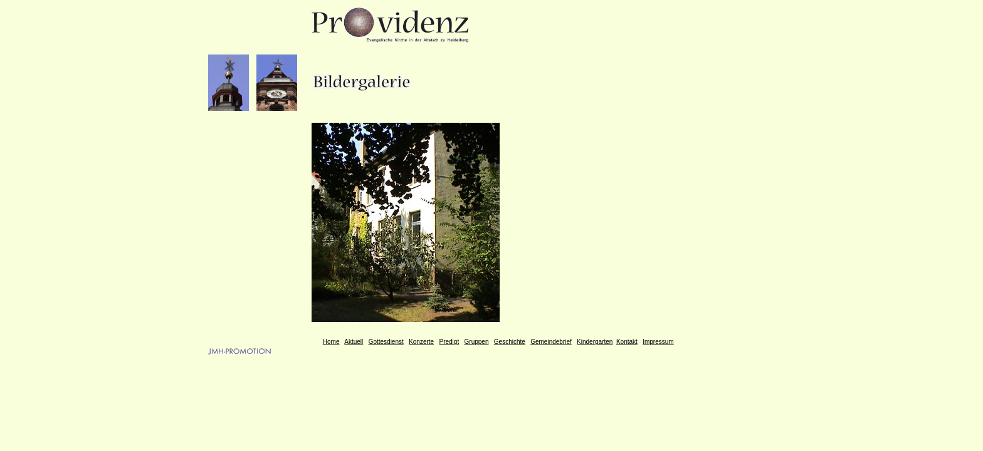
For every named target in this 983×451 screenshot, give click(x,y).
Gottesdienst (386, 341)
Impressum (658, 341)
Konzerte (421, 341)
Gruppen (477, 341)
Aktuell (353, 341)
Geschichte (509, 341)
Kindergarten (594, 341)
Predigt (449, 341)
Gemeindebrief (551, 341)
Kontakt (627, 341)
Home (331, 341)
